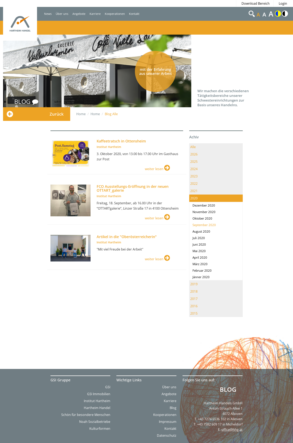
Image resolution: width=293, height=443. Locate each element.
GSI (107, 387)
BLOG (26, 101)
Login (283, 3)
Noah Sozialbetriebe (94, 421)
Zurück (56, 114)
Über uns (62, 14)
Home (81, 114)
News (48, 14)
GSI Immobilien (98, 394)
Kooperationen (115, 14)
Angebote (78, 14)
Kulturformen (99, 428)
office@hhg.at (232, 429)
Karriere (95, 14)
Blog (173, 408)
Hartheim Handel (97, 408)
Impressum (167, 421)
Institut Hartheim (97, 401)
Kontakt (134, 14)
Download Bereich (256, 3)
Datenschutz (166, 435)
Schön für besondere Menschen (85, 414)
